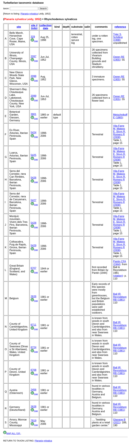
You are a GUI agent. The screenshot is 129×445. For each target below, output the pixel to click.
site (19, 26)
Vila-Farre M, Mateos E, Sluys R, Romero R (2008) (119, 131)
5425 (33, 155)
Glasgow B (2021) (119, 421)
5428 (33, 223)
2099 (33, 96)
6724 (33, 347)
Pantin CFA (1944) (119, 263)
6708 (33, 370)
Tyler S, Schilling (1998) (118, 37)
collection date (46, 27)
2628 (33, 406)
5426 (33, 177)
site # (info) (34, 27)
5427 (33, 200)
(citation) (118, 275)
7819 (33, 420)
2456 (33, 389)
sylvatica (33, 13)
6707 (33, 268)
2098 (33, 76)
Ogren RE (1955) (118, 58)
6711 (33, 324)
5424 (33, 132)
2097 (33, 56)
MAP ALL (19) (12, 433)
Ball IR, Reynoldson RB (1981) (120, 297)
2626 (33, 296)
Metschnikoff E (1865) (120, 116)
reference (120, 26)
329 (33, 36)
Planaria (25, 13)
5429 (33, 245)
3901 (33, 114)
